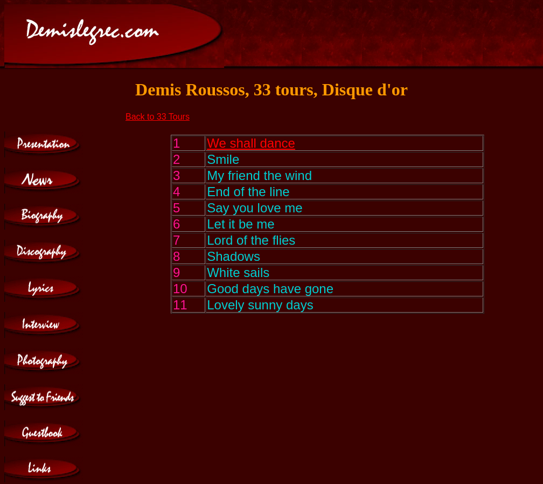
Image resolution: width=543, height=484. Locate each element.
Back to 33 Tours (158, 116)
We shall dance (251, 143)
